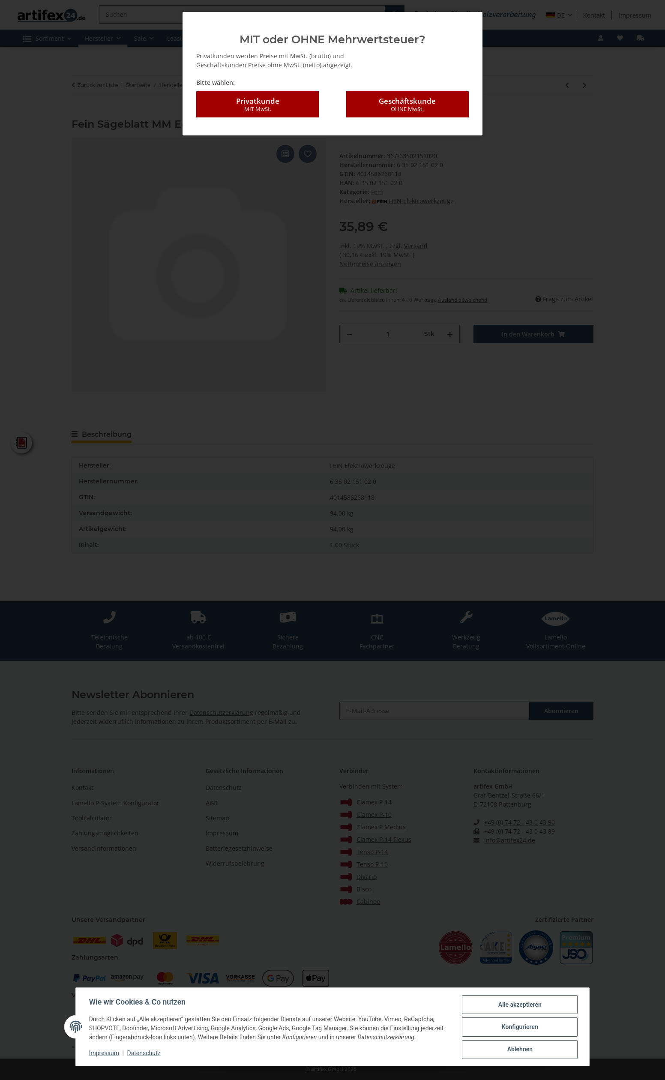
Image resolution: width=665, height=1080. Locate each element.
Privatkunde (257, 104)
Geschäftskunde (407, 104)
